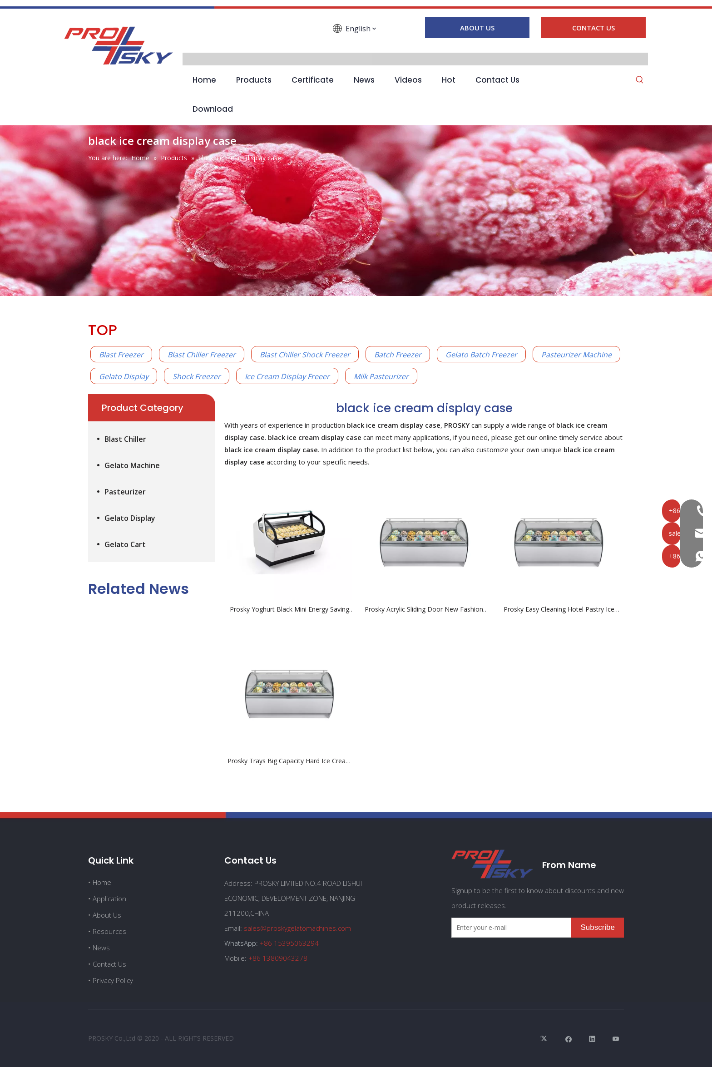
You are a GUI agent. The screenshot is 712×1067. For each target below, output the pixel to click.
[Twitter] (545, 1038)
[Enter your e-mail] (509, 927)
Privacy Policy (113, 980)
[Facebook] (210, 42)
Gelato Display (123, 376)
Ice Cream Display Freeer (287, 376)
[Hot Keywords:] (640, 80)
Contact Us (109, 963)
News (101, 947)
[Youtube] (262, 42)
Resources (109, 931)
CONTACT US (593, 27)
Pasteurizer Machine (576, 355)
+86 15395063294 (289, 943)
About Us (107, 914)
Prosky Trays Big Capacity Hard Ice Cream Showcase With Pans (289, 761)
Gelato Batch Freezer (481, 355)
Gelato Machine (132, 465)
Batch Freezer (397, 355)
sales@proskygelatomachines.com (297, 928)
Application (109, 898)
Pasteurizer (125, 492)
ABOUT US (477, 27)
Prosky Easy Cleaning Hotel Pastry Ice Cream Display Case (559, 609)
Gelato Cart (125, 544)
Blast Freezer (121, 355)
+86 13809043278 (277, 958)
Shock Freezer (197, 376)
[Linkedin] (236, 42)
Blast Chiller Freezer (202, 355)
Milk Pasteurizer (381, 376)
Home (102, 882)
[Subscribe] (597, 928)
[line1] (356, 6)
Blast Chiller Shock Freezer (305, 355)
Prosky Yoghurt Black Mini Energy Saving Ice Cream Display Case (289, 609)
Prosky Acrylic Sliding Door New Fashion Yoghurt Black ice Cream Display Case (424, 609)
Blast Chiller (125, 439)
